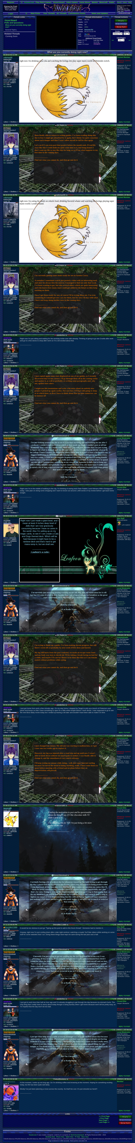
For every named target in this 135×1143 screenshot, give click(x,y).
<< (113, 40)
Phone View (60, 1137)
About (119, 2)
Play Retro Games (43, 2)
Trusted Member (123, 57)
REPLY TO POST (124, 122)
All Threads (62, 13)
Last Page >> (104, 1122)
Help (130, 2)
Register (10, 2)
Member (120, 1081)
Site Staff (120, 518)
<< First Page (104, 1116)
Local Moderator (123, 438)
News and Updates (100, 13)
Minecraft (103, 2)
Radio (111, 2)
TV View (77, 1137)
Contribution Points (76, 13)
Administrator (122, 128)
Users (125, 2)
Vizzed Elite (121, 337)
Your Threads (49, 13)
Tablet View (69, 1137)
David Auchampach (77, 1135)
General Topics (10, 30)
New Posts (35, 13)
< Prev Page (104, 1118)
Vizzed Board (59, 2)
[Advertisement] (56, 32)
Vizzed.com (29, 2)
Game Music (84, 2)
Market (95, 2)
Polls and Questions (13, 23)
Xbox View (85, 1137)
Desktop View (50, 1137)
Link (112, 55)
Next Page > (104, 1120)
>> (130, 40)
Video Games (72, 2)
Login (10, 14)
